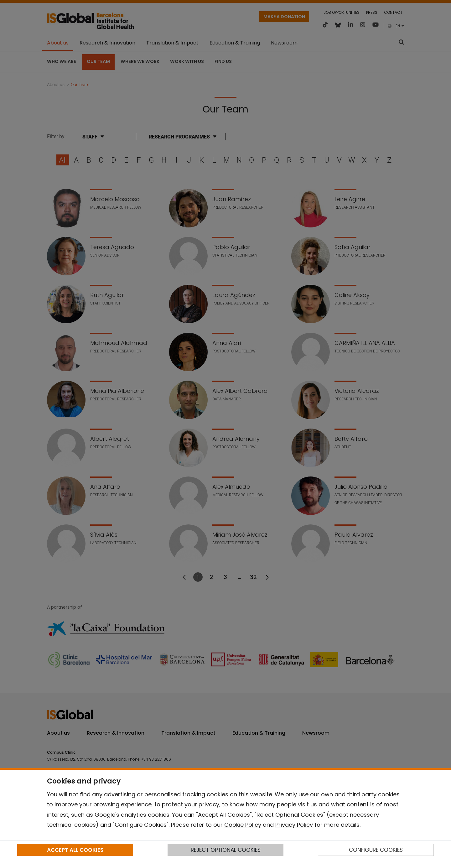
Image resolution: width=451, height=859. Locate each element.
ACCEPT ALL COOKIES (75, 850)
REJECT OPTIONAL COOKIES (226, 850)
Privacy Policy (294, 825)
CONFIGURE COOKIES (376, 850)
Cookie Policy (242, 825)
